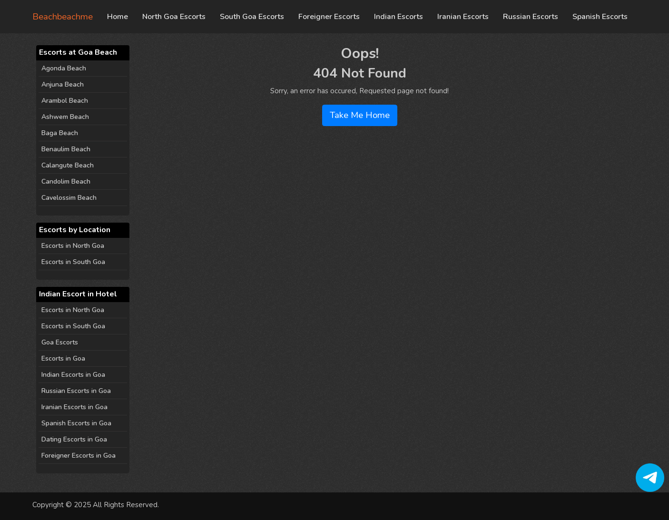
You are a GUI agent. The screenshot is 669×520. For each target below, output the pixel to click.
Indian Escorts (398, 16)
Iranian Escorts (463, 16)
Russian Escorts (530, 16)
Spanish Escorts (600, 16)
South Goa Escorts (252, 16)
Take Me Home (360, 115)
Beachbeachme (62, 16)
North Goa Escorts (174, 16)
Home (117, 16)
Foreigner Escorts (329, 16)
